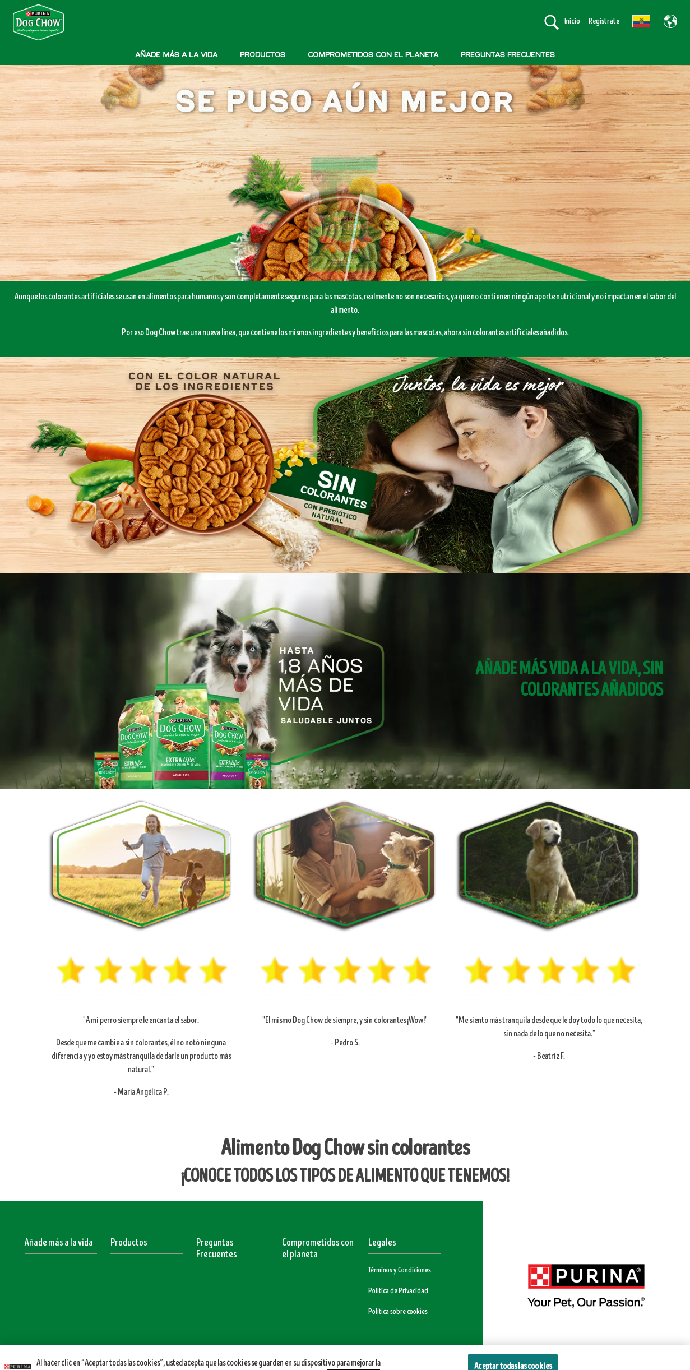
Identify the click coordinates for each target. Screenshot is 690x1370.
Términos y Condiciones (399, 1270)
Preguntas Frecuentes (216, 1249)
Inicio (572, 21)
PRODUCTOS (262, 54)
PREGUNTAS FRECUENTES (508, 54)
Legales (382, 1243)
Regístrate (604, 21)
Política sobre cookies (398, 1312)
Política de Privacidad (398, 1291)
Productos (128, 1243)
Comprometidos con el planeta (318, 1249)
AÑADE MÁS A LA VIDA (176, 54)
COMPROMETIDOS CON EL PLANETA (373, 54)
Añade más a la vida (59, 1243)
